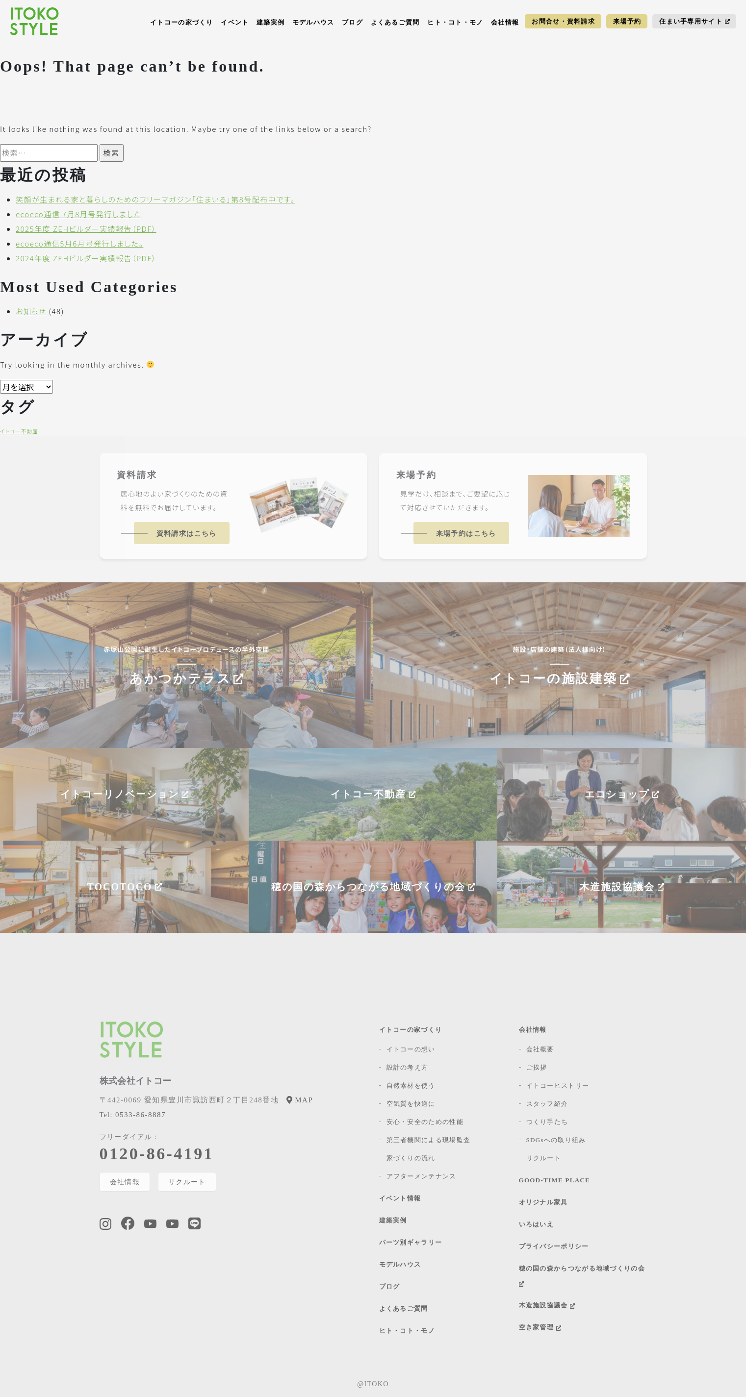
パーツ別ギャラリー (410, 1242)
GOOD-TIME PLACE (555, 1180)
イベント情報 (400, 1198)
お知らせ (31, 311)
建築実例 (270, 22)
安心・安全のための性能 (424, 1121)
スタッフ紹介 (547, 1103)
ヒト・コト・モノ (455, 22)
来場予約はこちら (466, 533)
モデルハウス (313, 22)
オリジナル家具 (543, 1202)
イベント (235, 22)
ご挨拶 (536, 1067)
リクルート (187, 1182)
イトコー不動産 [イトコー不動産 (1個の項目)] (19, 431)
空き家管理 (540, 1327)
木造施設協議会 (547, 1305)
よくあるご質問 (395, 22)
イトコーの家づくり (181, 22)
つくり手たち (547, 1121)
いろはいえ (536, 1224)
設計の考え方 (407, 1067)
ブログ (352, 22)
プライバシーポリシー (554, 1246)
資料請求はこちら (186, 533)
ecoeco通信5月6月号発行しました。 (79, 243)
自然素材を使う (411, 1085)
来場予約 (627, 21)
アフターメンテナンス (421, 1176)
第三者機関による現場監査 (428, 1140)
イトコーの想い (411, 1049)
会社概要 (540, 1049)
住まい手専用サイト (694, 21)
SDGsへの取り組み (556, 1140)
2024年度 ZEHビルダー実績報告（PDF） (86, 258)
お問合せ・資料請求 (563, 21)
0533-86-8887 (133, 1115)
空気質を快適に (411, 1103)
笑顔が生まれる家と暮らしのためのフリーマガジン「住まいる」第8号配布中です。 (155, 199)
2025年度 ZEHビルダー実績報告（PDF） (86, 229)
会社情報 (505, 22)
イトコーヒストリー (558, 1085)
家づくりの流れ (411, 1158)
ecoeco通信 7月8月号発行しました (78, 214)
